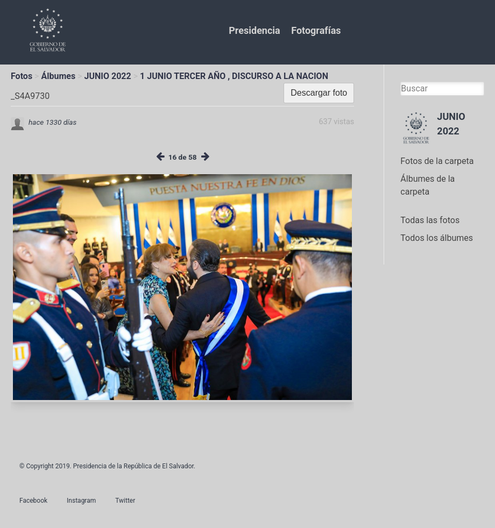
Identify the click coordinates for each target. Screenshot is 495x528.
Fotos (21, 76)
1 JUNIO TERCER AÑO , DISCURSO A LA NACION (234, 76)
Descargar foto (319, 92)
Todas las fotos (429, 220)
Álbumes (58, 76)
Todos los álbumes (436, 238)
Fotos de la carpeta (436, 161)
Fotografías (316, 30)
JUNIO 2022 (107, 76)
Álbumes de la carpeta (427, 185)
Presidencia (254, 30)
